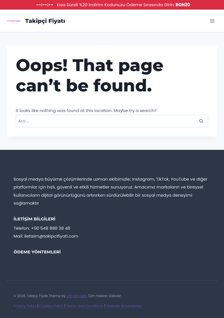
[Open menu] (212, 20)
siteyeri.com (76, 295)
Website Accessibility (124, 306)
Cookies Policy (51, 306)
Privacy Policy (25, 306)
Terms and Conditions (84, 306)
